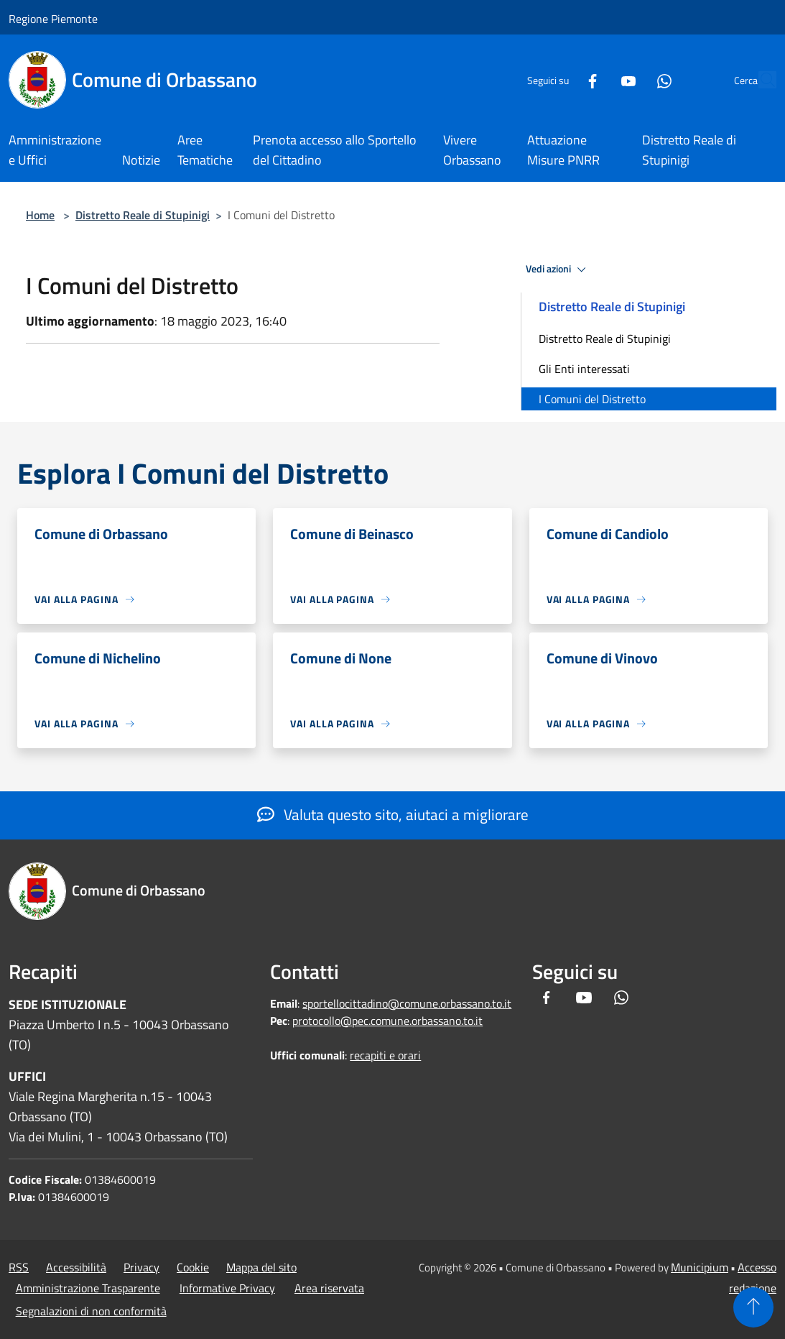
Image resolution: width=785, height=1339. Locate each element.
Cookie (193, 1267)
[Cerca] (759, 80)
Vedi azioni (558, 269)
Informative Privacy (227, 1288)
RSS (19, 1267)
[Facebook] (559, 79)
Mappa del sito (261, 1267)
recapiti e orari (385, 1055)
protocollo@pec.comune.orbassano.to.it (387, 1020)
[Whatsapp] (631, 79)
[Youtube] (595, 79)
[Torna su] (753, 1307)
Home (40, 215)
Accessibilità (76, 1267)
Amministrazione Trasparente (88, 1288)
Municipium (699, 1267)
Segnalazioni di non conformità (91, 1311)
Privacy (141, 1267)
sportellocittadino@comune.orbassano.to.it (406, 1003)
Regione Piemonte (53, 18)
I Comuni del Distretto (592, 399)
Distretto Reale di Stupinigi (142, 215)
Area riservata (329, 1288)
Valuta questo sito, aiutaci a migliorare (393, 814)
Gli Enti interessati (584, 368)
